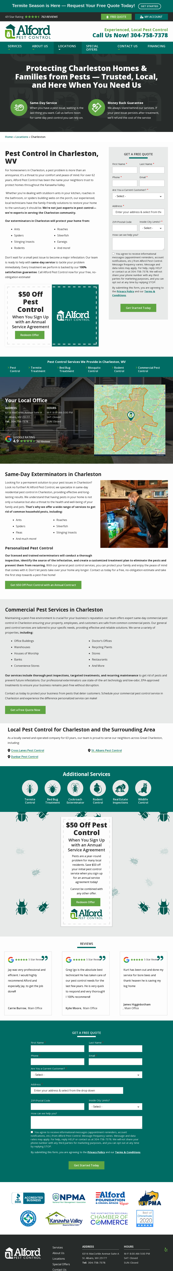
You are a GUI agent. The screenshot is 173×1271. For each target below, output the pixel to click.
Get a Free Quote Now (25, 710)
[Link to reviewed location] (28, 960)
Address (117, 206)
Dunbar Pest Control (24, 757)
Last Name (146, 164)
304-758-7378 (19, 421)
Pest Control (15, 369)
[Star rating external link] (45, 17)
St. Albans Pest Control (106, 750)
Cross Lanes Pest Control (27, 750)
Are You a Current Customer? (129, 190)
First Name (118, 164)
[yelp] (166, 1249)
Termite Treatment (38, 369)
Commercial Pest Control (149, 369)
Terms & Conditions (127, 1152)
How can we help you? (125, 234)
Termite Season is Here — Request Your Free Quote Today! (86, 6)
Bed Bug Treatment (66, 369)
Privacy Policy (125, 291)
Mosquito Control (94, 369)
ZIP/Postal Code (122, 222)
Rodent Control (119, 369)
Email (143, 177)
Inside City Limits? (150, 221)
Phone (116, 177)
